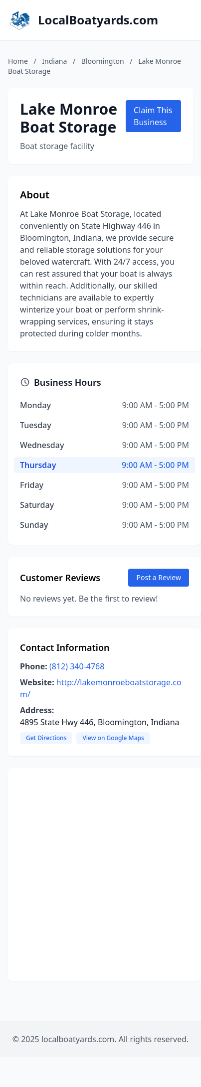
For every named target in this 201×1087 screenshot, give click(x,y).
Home (18, 61)
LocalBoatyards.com (98, 20)
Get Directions (46, 738)
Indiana (54, 61)
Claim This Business (153, 116)
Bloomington (102, 61)
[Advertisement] (94, 874)
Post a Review (158, 577)
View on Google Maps (113, 738)
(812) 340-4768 (76, 666)
